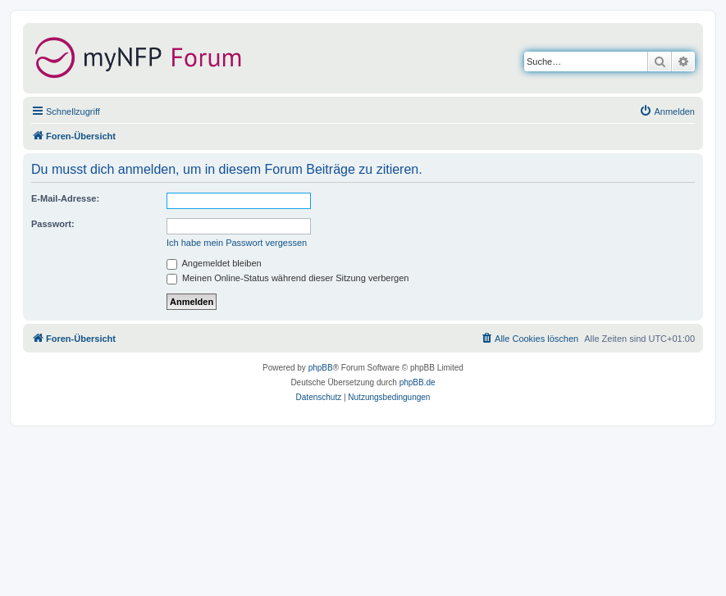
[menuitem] (667, 111)
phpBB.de (418, 382)
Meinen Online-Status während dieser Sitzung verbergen (288, 278)
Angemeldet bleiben (214, 263)
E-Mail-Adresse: (65, 198)
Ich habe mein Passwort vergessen (237, 243)
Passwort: (53, 224)
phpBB (320, 367)
